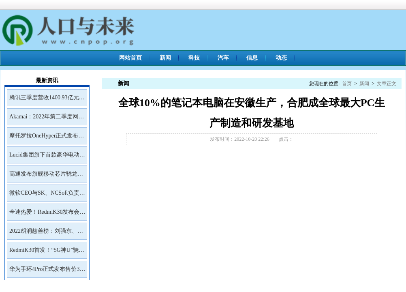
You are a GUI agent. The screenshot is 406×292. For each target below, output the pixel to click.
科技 (194, 58)
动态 (281, 58)
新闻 (165, 58)
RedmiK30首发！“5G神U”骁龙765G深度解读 (46, 252)
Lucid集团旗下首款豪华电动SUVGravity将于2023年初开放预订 (46, 157)
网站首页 (130, 58)
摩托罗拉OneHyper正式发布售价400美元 (46, 138)
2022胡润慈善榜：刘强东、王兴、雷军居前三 (46, 233)
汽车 (223, 58)
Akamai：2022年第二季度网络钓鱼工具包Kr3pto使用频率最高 (46, 119)
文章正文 (386, 83)
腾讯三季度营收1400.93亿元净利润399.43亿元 (47, 100)
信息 (252, 58)
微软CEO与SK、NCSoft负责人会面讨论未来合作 (47, 195)
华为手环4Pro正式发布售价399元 (47, 271)
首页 (347, 83)
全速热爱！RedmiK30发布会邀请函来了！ (47, 214)
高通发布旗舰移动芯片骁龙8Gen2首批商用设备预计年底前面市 (45, 176)
